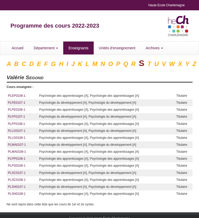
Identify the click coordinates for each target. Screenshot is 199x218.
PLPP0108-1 (17, 158)
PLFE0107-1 (16, 102)
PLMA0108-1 (17, 152)
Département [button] (46, 48)
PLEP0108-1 (17, 96)
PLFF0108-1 (16, 124)
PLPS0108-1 (17, 165)
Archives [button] (154, 48)
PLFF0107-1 (16, 116)
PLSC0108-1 (17, 180)
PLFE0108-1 (16, 109)
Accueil (17, 48)
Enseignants (78, 48)
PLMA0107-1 (17, 145)
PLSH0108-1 (17, 194)
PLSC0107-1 (17, 173)
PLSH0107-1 (17, 187)
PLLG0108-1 (17, 138)
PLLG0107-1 (17, 131)
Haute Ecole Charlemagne (166, 5)
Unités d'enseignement (117, 48)
